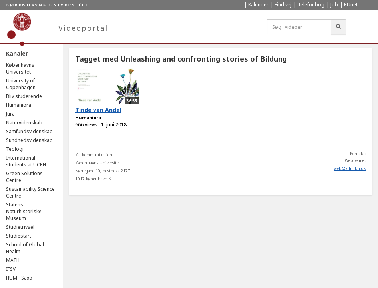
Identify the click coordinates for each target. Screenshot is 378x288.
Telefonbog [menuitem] (311, 4)
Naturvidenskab (24, 122)
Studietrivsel (20, 227)
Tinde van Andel (98, 110)
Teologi (15, 149)
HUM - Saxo (19, 277)
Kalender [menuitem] (258, 4)
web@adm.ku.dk (350, 168)
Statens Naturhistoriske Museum (24, 211)
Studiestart (18, 235)
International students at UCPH (26, 161)
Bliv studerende (24, 96)
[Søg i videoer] (299, 26)
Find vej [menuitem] (283, 4)
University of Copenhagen (21, 84)
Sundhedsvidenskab (29, 140)
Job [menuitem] (334, 4)
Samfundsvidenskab (29, 131)
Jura (10, 113)
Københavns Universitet (20, 68)
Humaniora (18, 105)
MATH (13, 260)
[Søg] (338, 26)
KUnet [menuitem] (351, 4)
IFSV (11, 269)
